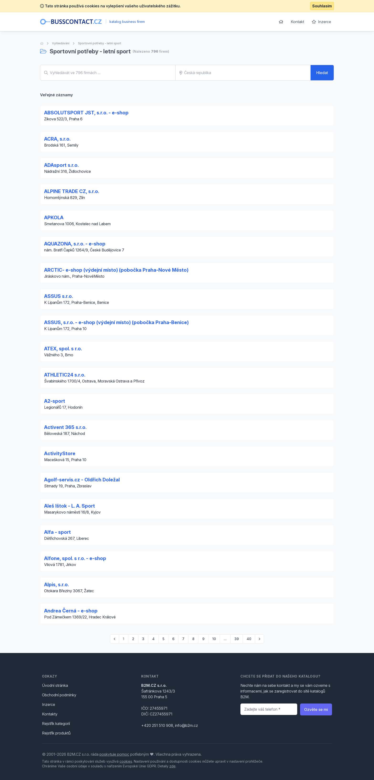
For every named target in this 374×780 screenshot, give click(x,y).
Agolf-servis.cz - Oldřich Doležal (82, 480)
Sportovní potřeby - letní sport (99, 43)
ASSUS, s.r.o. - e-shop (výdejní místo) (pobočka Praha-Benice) (116, 322)
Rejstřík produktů (56, 733)
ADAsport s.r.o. (61, 165)
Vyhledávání (60, 43)
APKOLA (53, 217)
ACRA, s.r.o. (57, 139)
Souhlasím (322, 6)
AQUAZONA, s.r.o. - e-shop (74, 244)
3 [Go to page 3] (143, 639)
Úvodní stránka (55, 685)
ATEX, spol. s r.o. (63, 349)
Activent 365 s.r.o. (65, 427)
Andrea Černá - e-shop (71, 611)
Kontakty (49, 714)
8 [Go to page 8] (193, 639)
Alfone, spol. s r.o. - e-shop (75, 558)
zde (172, 766)
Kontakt (297, 21)
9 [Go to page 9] (203, 639)
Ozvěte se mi (316, 709)
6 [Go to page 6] (173, 639)
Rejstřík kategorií (56, 723)
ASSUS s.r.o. (58, 296)
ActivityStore (59, 453)
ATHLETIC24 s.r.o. (64, 375)
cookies (125, 761)
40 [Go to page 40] (249, 639)
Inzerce (321, 21)
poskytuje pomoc (114, 754)
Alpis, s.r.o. (56, 584)
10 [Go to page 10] (214, 639)
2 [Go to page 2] (133, 639)
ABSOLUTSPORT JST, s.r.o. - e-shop (86, 113)
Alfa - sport (57, 532)
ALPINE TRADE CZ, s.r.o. (71, 191)
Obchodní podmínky (59, 695)
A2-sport (54, 401)
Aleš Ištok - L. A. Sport (69, 506)
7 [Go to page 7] (183, 639)
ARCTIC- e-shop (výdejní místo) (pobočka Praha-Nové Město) (116, 270)
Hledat (322, 72)
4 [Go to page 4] (153, 639)
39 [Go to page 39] (236, 639)
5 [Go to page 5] (163, 639)
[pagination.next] (259, 638)
